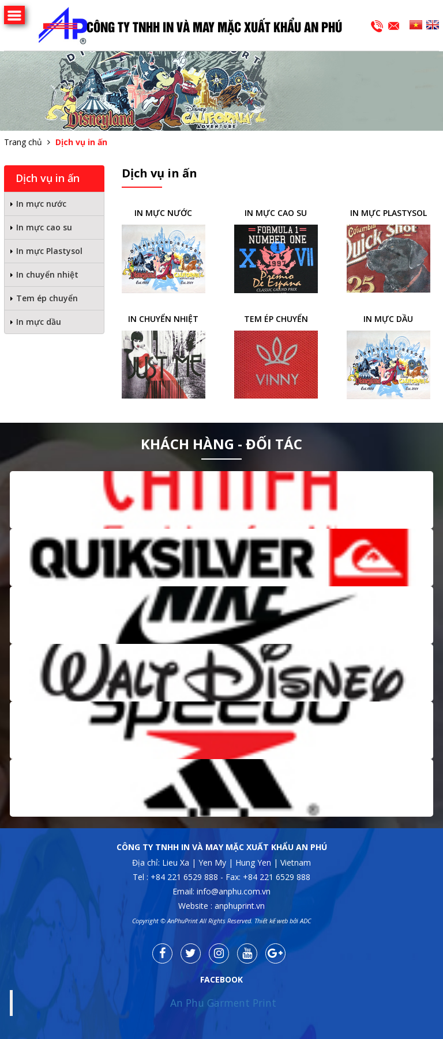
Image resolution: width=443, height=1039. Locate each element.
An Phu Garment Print (223, 1003)
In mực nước (41, 203)
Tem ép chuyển (47, 298)
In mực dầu (38, 321)
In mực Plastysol (49, 250)
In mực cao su (44, 227)
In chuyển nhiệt (47, 274)
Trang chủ (23, 141)
